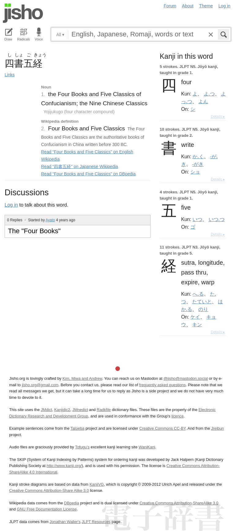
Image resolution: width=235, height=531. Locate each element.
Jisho (23, 13)
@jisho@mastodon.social (185, 378)
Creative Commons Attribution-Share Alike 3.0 (49, 490)
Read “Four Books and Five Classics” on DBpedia (88, 173)
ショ (195, 171)
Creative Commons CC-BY (162, 428)
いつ (197, 219)
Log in (224, 5)
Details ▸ (218, 116)
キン (197, 324)
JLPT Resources (96, 521)
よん (203, 101)
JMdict (46, 409)
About (188, 5)
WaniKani (147, 447)
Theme (206, 5)
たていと (202, 301)
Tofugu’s (82, 447)
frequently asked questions (162, 385)
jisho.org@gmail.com (40, 385)
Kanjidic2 (62, 409)
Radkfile (104, 409)
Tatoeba (77, 428)
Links (10, 74)
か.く (197, 156)
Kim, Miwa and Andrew (82, 378)
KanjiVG (96, 484)
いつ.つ (217, 219)
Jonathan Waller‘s (65, 521)
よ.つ (209, 93)
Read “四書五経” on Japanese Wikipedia (79, 166)
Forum (170, 5)
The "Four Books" (34, 231)
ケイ (195, 316)
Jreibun (217, 428)
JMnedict (80, 409)
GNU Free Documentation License (47, 509)
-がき (197, 164)
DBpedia (71, 503)
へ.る (197, 293)
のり (203, 309)
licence (177, 416)
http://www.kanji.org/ (64, 465)
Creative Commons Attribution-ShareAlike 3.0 (179, 503)
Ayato (50, 220)
